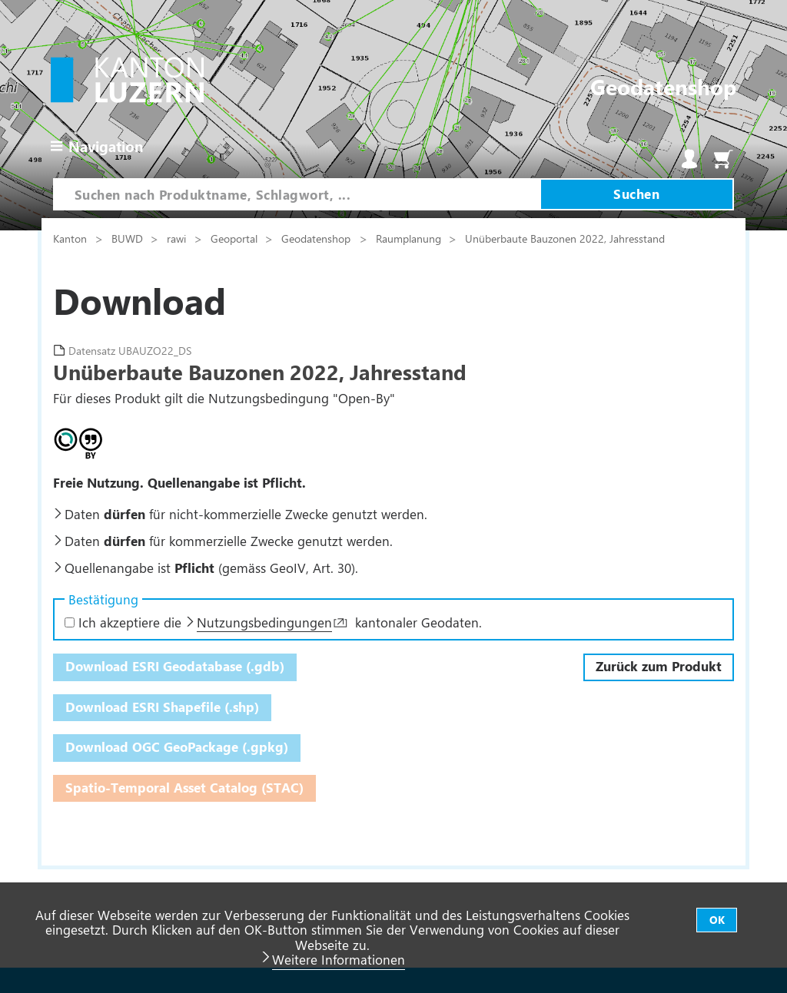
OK (717, 919)
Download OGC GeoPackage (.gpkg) (176, 746)
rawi (178, 238)
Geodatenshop (315, 238)
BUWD (128, 238)
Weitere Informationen (338, 959)
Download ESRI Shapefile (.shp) (162, 706)
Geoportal (236, 238)
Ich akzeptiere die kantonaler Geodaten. (273, 622)
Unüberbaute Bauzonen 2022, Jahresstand (565, 238)
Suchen (636, 193)
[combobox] (297, 194)
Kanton (71, 238)
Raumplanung (410, 238)
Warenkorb (723, 159)
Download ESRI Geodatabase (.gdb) (174, 665)
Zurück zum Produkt (659, 665)
